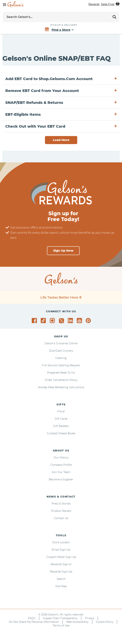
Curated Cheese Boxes (61, 433)
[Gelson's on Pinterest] (89, 320)
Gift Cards (61, 418)
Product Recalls (61, 511)
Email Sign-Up (61, 549)
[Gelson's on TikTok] (44, 321)
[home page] (15, 4)
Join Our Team (61, 472)
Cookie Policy (104, 622)
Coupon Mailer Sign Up (61, 557)
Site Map (61, 586)
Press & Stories (61, 503)
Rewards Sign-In (61, 564)
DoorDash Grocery (61, 350)
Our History (61, 457)
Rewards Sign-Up (61, 571)
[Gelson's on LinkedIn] (71, 320)
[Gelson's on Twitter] (62, 320)
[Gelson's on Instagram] (53, 320)
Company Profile (61, 464)
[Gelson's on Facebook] (35, 320)
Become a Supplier (61, 479)
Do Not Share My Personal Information (34, 622)
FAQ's (31, 618)
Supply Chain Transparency (60, 618)
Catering (61, 358)
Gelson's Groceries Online (61, 343)
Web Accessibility (77, 622)
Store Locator (61, 542)
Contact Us (61, 518)
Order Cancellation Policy (61, 380)
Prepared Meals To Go (61, 372)
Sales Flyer (108, 4)
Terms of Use (61, 625)
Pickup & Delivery (63, 25)
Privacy (89, 618)
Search (61, 579)
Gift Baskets (61, 426)
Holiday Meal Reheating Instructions (61, 387)
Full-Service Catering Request (61, 365)
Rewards (93, 4)
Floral (61, 411)
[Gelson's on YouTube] (80, 321)
